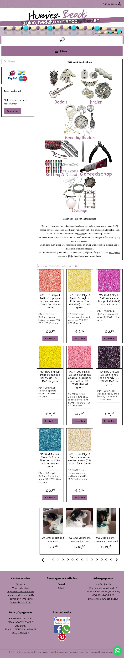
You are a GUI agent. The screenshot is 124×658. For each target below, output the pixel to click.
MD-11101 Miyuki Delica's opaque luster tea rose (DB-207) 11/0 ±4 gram (50, 301)
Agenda (62, 584)
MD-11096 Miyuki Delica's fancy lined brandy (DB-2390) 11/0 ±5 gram (109, 378)
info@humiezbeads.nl (106, 598)
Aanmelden (13, 111)
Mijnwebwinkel (108, 652)
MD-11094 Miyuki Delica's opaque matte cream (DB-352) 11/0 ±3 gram (79, 459)
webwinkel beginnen (79, 652)
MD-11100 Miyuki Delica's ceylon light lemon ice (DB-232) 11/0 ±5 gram (79, 301)
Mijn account (112, 4)
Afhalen (62, 587)
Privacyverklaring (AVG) (20, 595)
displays (81, 234)
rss (66, 652)
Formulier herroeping (21, 598)
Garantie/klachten (20, 602)
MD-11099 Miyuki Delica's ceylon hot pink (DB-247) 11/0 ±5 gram (109, 300)
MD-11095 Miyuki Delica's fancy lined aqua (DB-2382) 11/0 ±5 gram (50, 460)
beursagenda (114, 252)
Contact (20, 584)
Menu (62, 51)
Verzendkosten (20, 587)
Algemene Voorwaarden (20, 591)
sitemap (59, 652)
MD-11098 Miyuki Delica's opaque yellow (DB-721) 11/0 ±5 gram (50, 376)
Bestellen (50, 338)
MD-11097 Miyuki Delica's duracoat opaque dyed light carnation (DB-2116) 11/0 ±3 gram (79, 379)
